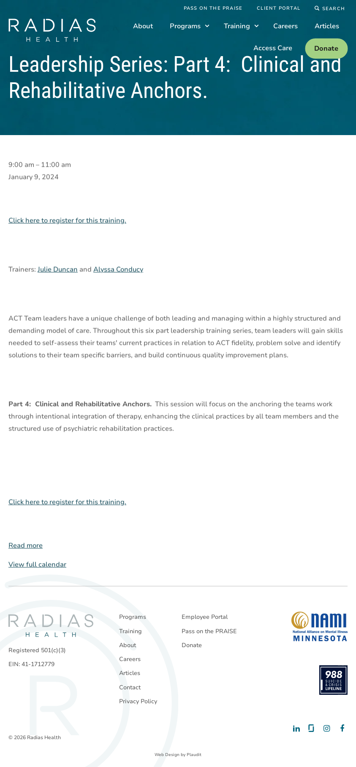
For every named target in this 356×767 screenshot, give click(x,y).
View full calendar (37, 564)
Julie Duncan (58, 269)
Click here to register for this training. (67, 220)
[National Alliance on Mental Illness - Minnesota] (319, 626)
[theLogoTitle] (51, 30)
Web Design (167, 755)
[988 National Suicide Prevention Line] (333, 680)
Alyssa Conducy (118, 269)
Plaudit (194, 755)
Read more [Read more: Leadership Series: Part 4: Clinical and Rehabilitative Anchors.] (25, 545)
